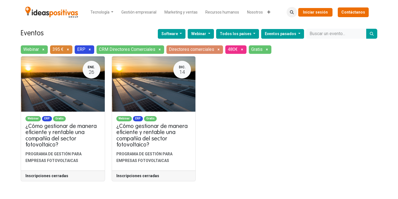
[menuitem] (102, 12)
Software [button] (170, 34)
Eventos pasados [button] (281, 34)
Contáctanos (353, 12)
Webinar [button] (199, 34)
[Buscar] (371, 34)
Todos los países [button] (236, 34)
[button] (292, 12)
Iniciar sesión (315, 12)
